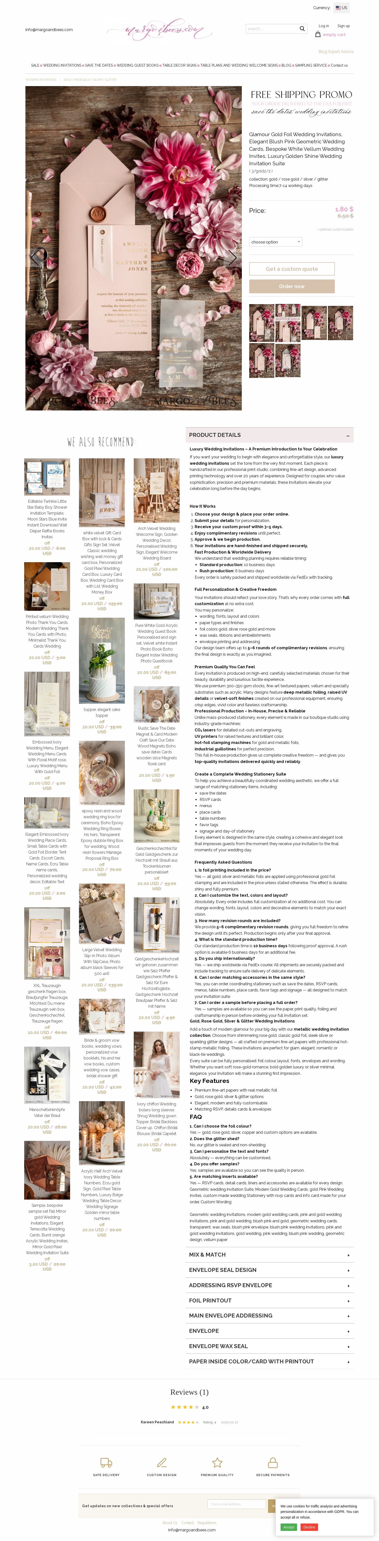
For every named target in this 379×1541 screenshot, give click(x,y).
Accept (289, 1527)
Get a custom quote (292, 269)
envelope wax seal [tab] (218, 1346)
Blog (323, 51)
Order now (292, 286)
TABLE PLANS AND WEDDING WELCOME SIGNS (239, 65)
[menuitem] (35, 65)
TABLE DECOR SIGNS (179, 65)
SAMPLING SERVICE (311, 65)
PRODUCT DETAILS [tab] (215, 435)
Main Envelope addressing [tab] (230, 1315)
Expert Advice (341, 51)
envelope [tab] (204, 1331)
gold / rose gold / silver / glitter (90, 79)
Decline (309, 1527)
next (233, 257)
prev (35, 257)
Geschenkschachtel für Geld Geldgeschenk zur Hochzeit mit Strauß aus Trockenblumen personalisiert (156, 860)
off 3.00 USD (39, 1261)
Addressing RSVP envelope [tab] (230, 1285)
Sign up (344, 26)
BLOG (286, 65)
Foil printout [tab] (210, 1300)
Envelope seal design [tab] (223, 1270)
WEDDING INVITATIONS (62, 65)
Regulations (207, 1523)
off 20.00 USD (39, 545)
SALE (35, 65)
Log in (324, 26)
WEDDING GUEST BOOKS (137, 65)
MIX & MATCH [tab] (207, 1254)
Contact (187, 1523)
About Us (170, 1523)
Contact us (339, 65)
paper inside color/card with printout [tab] (251, 1361)
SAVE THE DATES (99, 65)
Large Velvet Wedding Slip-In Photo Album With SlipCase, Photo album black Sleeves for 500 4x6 (102, 961)
